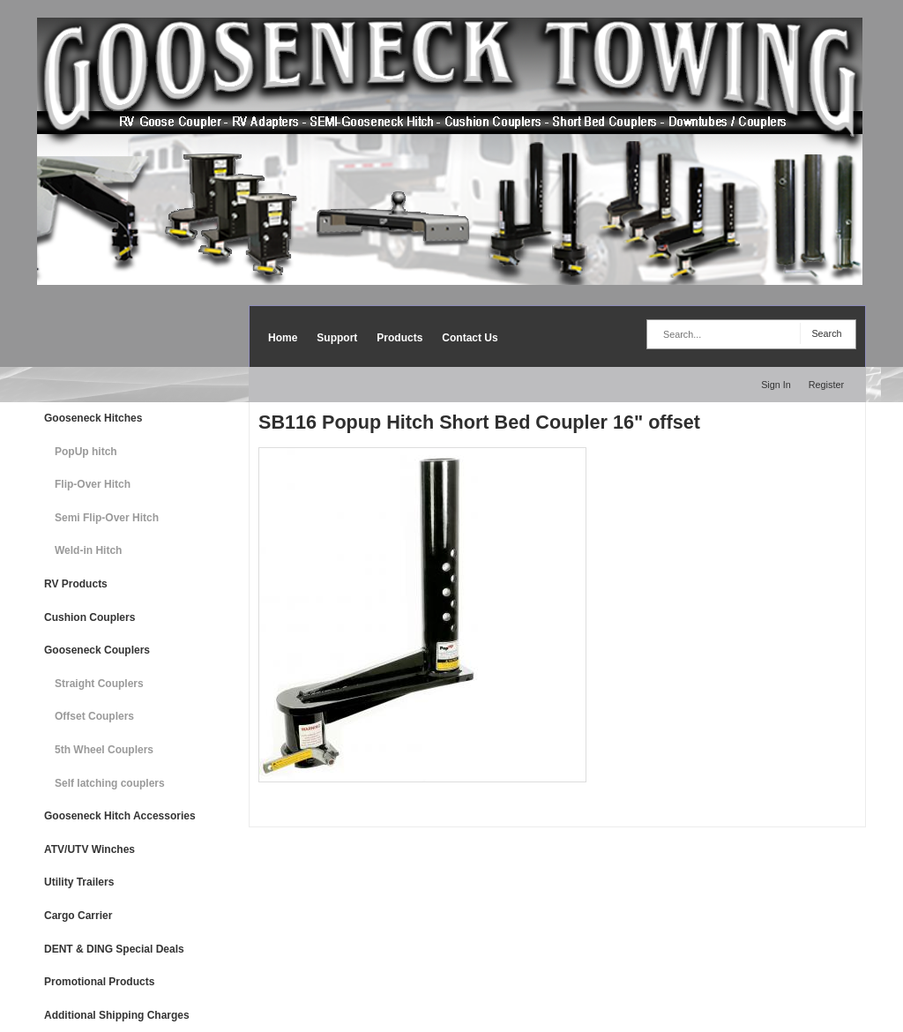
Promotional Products (99, 982)
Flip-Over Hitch (93, 484)
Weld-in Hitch (88, 550)
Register (826, 384)
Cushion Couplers (89, 617)
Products (399, 338)
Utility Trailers (79, 882)
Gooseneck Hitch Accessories (120, 816)
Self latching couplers (110, 783)
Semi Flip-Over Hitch (107, 518)
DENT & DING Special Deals (114, 949)
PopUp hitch (86, 451)
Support (337, 338)
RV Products (76, 584)
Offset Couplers (94, 716)
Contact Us (469, 338)
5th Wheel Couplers (104, 750)
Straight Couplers (99, 683)
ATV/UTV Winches (89, 849)
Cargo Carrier (78, 915)
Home (282, 338)
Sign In (776, 384)
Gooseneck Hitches (93, 418)
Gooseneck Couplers (97, 650)
